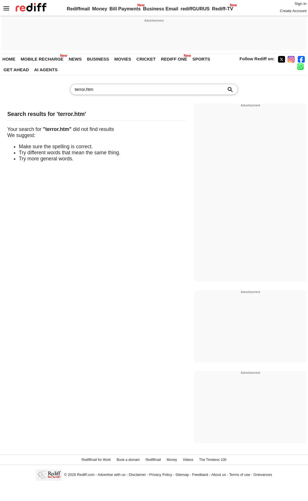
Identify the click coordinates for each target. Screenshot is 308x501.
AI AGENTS (45, 69)
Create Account (293, 11)
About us (218, 474)
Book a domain (128, 460)
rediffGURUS (195, 8)
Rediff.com (86, 474)
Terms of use (239, 474)
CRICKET (146, 59)
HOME (8, 59)
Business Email (160, 8)
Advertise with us (111, 474)
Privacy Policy (160, 474)
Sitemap (182, 474)
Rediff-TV (222, 8)
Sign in (300, 3)
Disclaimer (137, 474)
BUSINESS (98, 59)
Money (99, 8)
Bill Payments (125, 8)
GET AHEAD (16, 69)
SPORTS (201, 59)
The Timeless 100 (213, 460)
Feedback (200, 474)
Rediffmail (78, 8)
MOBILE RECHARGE (42, 59)
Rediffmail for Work (96, 460)
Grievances (262, 474)
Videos (188, 460)
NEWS (75, 59)
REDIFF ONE (174, 59)
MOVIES (122, 59)
